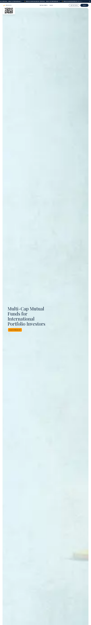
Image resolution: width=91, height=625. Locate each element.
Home (5, 9)
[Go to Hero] (7, 5)
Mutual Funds (11, 9)
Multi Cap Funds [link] (18, 9)
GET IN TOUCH (74, 5)
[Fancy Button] (44, 5)
